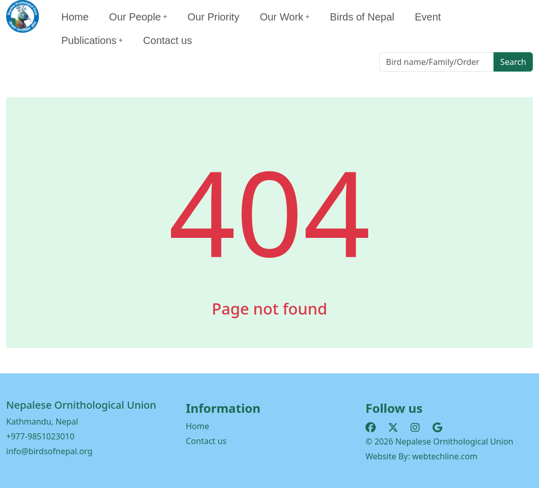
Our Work (284, 17)
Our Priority (213, 17)
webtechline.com (445, 456)
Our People (138, 17)
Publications (92, 40)
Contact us (167, 40)
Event (428, 17)
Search (513, 62)
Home (75, 17)
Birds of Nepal (362, 17)
